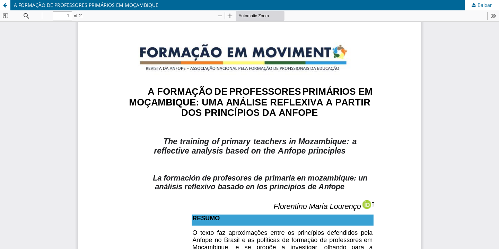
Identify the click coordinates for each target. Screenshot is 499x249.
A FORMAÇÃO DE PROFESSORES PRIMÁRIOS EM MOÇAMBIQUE (86, 5)
